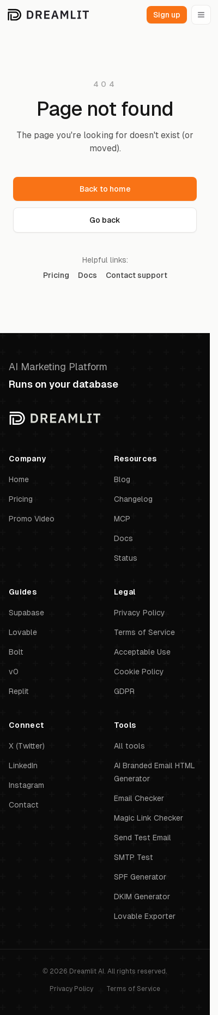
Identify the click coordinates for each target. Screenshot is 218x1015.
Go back (104, 220)
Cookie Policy (139, 671)
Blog (122, 479)
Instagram (26, 785)
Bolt (16, 652)
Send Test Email (142, 837)
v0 (14, 671)
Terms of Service (144, 632)
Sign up (166, 14)
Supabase (26, 612)
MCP (122, 518)
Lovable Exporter (144, 916)
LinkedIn (23, 765)
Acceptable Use (142, 652)
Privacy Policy (139, 612)
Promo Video (32, 518)
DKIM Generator (142, 896)
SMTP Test (133, 857)
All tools (129, 745)
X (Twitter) (27, 745)
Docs (87, 275)
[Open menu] (201, 15)
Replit (19, 691)
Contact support (136, 275)
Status (125, 558)
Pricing (56, 275)
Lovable (23, 632)
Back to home (105, 189)
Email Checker (139, 798)
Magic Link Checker (148, 818)
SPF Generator (140, 876)
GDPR (124, 691)
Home (19, 479)
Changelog (133, 499)
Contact (24, 804)
